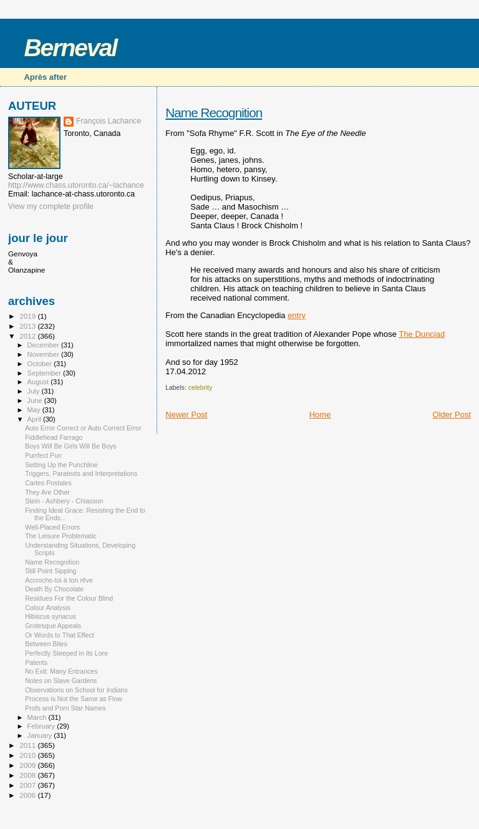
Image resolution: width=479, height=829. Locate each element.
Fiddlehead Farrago (53, 437)
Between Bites (46, 643)
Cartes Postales (48, 483)
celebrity (200, 387)
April (35, 419)
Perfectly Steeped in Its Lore (66, 653)
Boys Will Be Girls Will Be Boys (70, 446)
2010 (28, 755)
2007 (28, 785)
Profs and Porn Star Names (65, 708)
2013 (28, 326)
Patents (36, 662)
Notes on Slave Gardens (61, 680)
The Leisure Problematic (61, 536)
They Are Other (47, 492)
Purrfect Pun (43, 455)
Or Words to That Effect (59, 635)
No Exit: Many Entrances (61, 671)
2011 (28, 745)
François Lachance (108, 121)
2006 (28, 795)
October (40, 363)
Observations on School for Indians (76, 690)
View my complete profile (51, 206)
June (35, 400)
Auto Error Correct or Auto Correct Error (83, 428)
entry (297, 315)
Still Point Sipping (50, 570)
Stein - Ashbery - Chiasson (64, 501)
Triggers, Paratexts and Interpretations (81, 473)
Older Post (452, 414)
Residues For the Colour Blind (69, 598)
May (34, 410)
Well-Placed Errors (52, 527)
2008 (28, 775)
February (42, 726)
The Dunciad (422, 334)
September (45, 373)
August (39, 381)
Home (320, 414)
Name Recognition (213, 112)
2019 (28, 316)
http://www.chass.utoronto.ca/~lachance (76, 185)
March (38, 717)
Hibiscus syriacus (50, 616)
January (40, 735)
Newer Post (186, 414)
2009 (28, 765)
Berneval (70, 47)
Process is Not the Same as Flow (73, 698)
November (44, 354)
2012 (28, 336)
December (44, 345)
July (34, 391)
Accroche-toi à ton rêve (59, 580)
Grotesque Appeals (53, 625)
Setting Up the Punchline (61, 464)
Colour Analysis (47, 607)
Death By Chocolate (54, 589)
